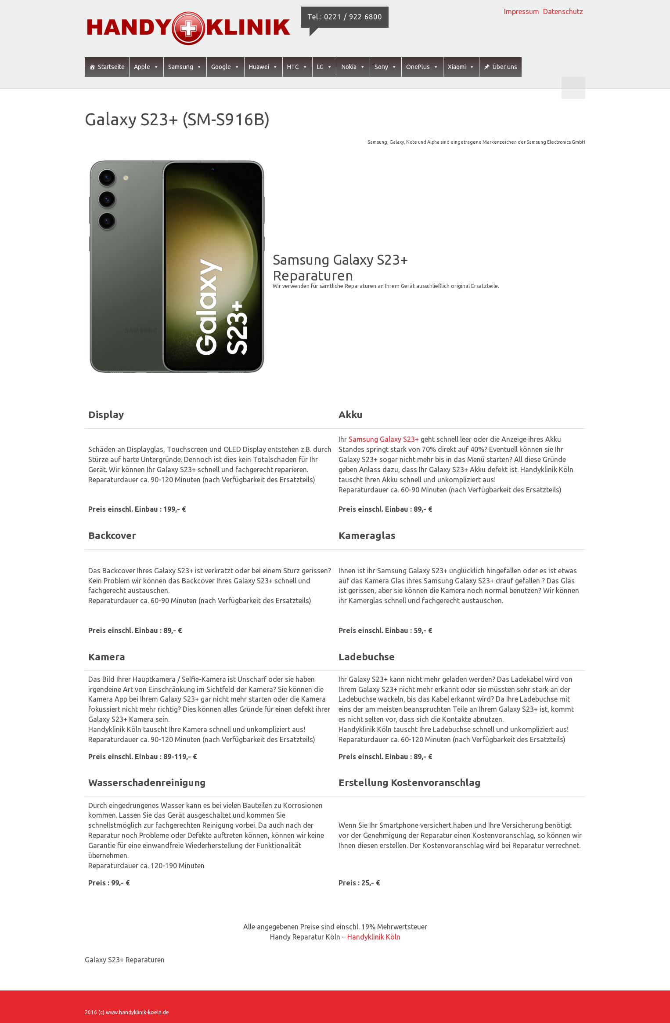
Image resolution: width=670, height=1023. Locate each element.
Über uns (505, 66)
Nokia (353, 67)
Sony (386, 67)
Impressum (521, 11)
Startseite (111, 66)
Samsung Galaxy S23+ (384, 439)
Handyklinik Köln (373, 937)
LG (324, 67)
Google (225, 67)
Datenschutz (563, 11)
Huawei (263, 67)
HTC (297, 67)
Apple (146, 67)
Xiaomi (461, 67)
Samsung (185, 67)
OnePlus (422, 67)
